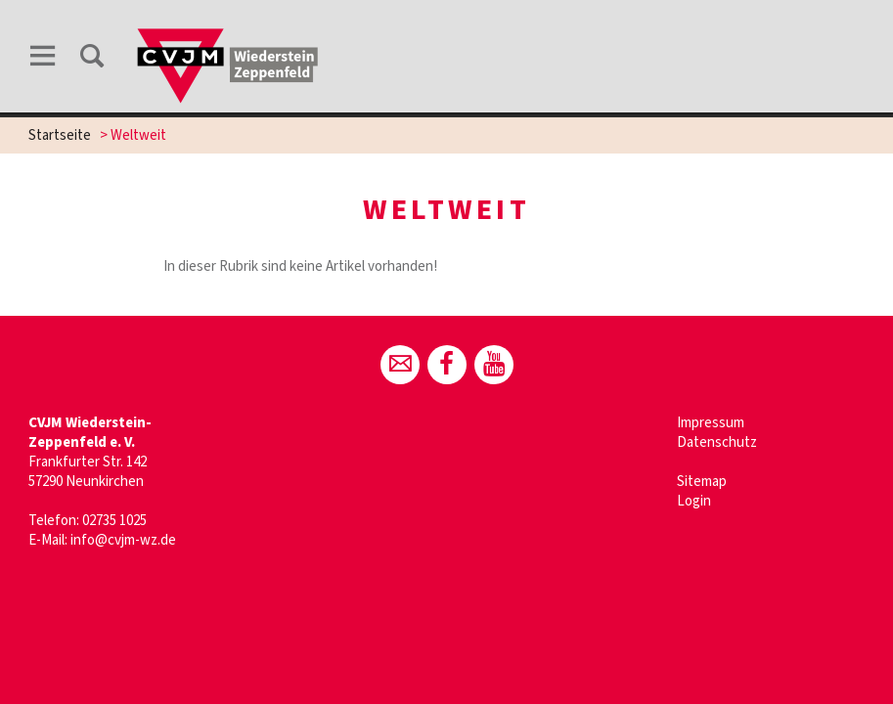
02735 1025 (114, 520)
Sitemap (702, 481)
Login (694, 501)
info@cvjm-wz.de (123, 540)
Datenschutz (717, 442)
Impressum (710, 423)
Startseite (59, 135)
